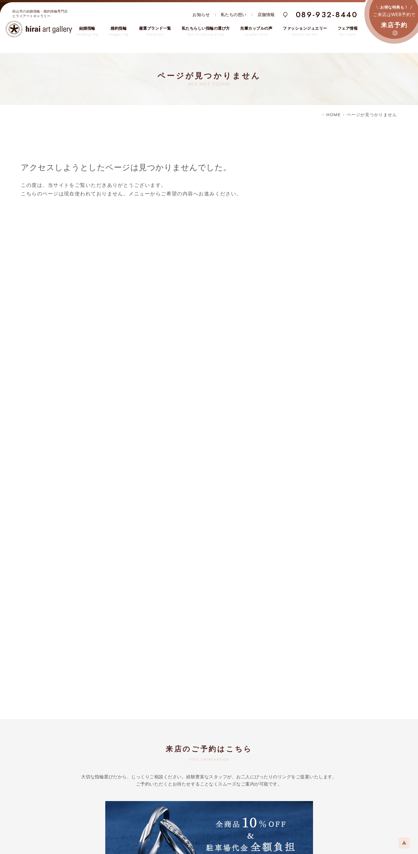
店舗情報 (266, 14)
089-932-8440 (327, 14)
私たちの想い (234, 14)
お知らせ (201, 14)
